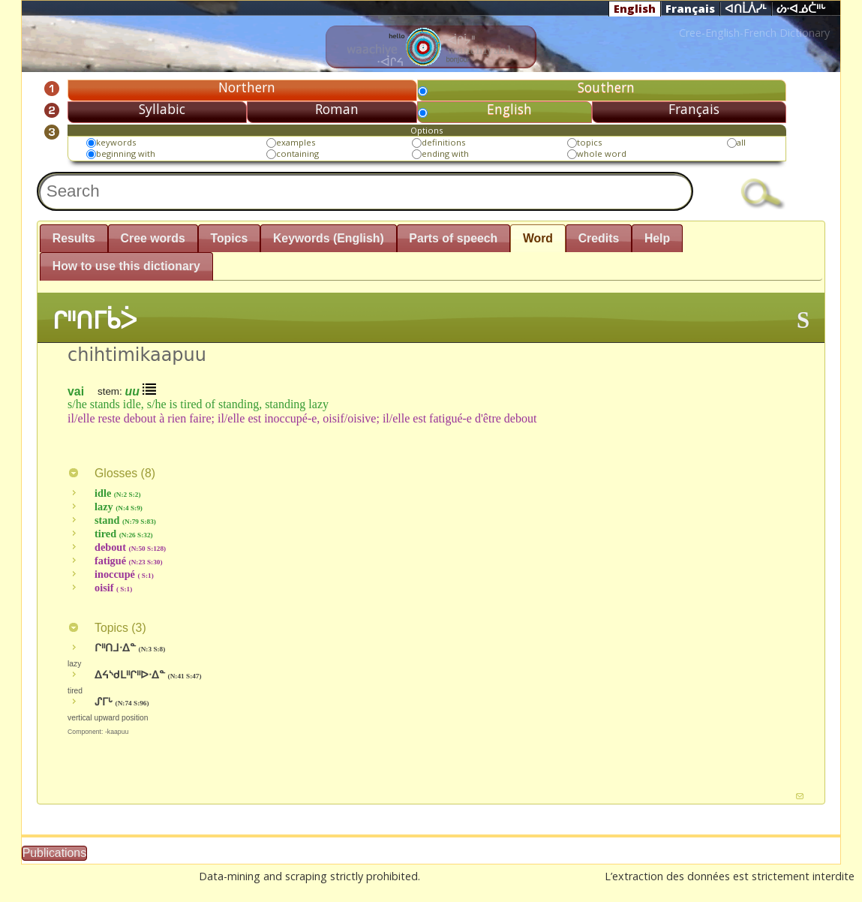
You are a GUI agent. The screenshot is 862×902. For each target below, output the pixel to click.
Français (690, 8)
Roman (337, 109)
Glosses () (111, 473)
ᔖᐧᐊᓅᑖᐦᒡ (801, 9)
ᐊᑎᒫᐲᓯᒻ (746, 9)
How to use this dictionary (126, 266)
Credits (599, 238)
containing (297, 153)
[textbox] (365, 191)
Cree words (153, 238)
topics (589, 142)
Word (538, 238)
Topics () (107, 627)
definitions (443, 142)
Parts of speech (453, 238)
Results (74, 238)
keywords (116, 142)
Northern (246, 87)
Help (657, 238)
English (635, 8)
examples (295, 142)
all (741, 142)
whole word (601, 153)
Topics (229, 238)
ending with (445, 153)
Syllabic (162, 109)
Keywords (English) (328, 238)
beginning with (125, 153)
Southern (606, 87)
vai (76, 390)
